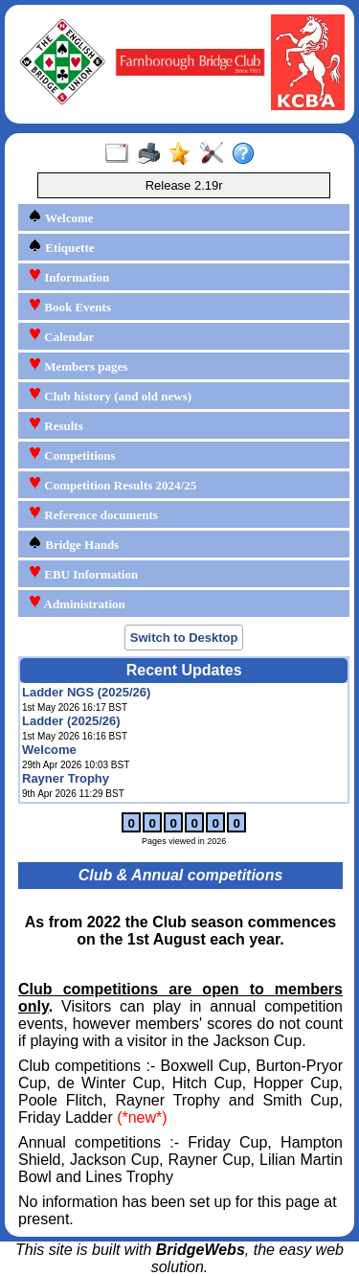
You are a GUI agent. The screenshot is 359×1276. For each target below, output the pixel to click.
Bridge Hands (73, 543)
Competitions (72, 454)
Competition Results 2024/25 (112, 484)
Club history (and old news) (109, 395)
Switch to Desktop (184, 637)
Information (68, 276)
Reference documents (93, 514)
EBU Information (83, 573)
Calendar (61, 336)
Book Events (69, 306)
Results (55, 425)
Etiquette (61, 247)
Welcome (61, 217)
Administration (76, 603)
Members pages (77, 365)
